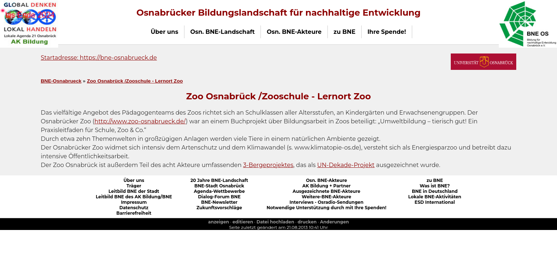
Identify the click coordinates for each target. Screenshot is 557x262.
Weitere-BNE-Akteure (326, 196)
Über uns (134, 180)
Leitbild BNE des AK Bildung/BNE (134, 196)
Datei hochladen (275, 222)
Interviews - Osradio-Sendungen (326, 202)
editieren (242, 222)
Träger (134, 185)
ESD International (435, 202)
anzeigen (218, 222)
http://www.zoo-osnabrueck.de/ (140, 121)
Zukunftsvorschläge (219, 207)
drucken (307, 222)
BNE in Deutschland (435, 191)
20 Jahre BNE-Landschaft (219, 180)
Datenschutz (133, 207)
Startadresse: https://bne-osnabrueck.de (99, 57)
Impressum (134, 202)
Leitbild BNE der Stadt (133, 191)
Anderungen (334, 222)
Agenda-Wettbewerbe (219, 191)
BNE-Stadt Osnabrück (219, 185)
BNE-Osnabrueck (61, 81)
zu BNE (434, 180)
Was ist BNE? (434, 185)
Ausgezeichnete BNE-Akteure (326, 191)
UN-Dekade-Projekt (346, 165)
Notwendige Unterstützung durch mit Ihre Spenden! (326, 207)
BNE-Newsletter (219, 202)
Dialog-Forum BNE (219, 196)
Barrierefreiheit (133, 213)
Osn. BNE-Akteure (326, 180)
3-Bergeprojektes (268, 165)
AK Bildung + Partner (326, 185)
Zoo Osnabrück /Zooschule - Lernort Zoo (135, 81)
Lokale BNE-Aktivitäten (434, 196)
